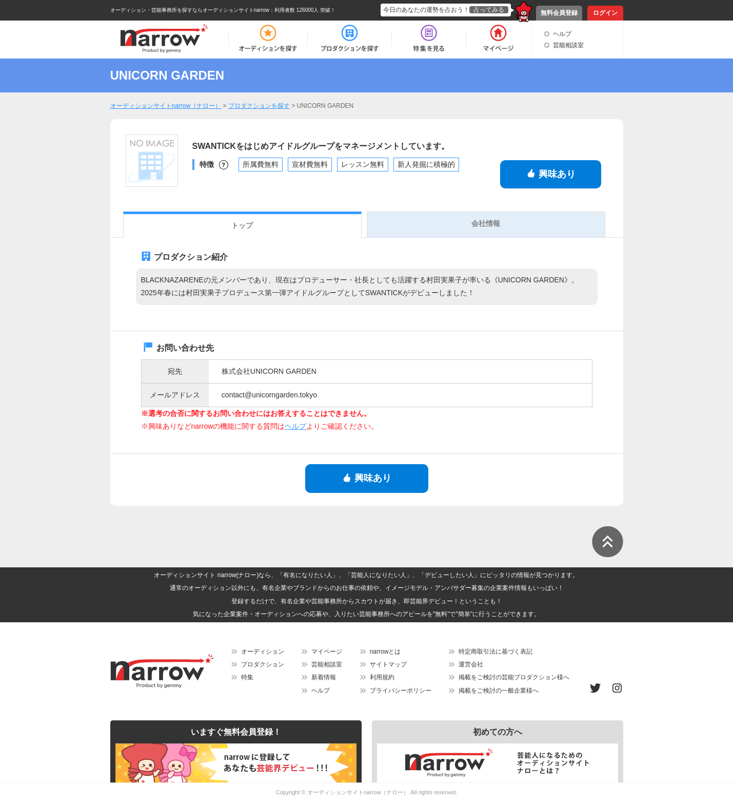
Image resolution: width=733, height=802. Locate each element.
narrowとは (385, 651)
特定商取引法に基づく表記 (495, 651)
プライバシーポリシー (400, 690)
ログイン (605, 12)
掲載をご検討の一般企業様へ (499, 690)
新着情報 (323, 677)
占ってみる (488, 9)
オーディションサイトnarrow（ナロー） (358, 792)
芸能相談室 (568, 45)
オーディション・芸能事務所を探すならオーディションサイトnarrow (190, 10)
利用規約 (382, 677)
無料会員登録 (559, 12)
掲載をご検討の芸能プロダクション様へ (514, 677)
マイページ (326, 651)
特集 (247, 677)
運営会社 (471, 664)
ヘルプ (562, 33)
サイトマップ (388, 664)
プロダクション (262, 664)
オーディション (262, 651)
